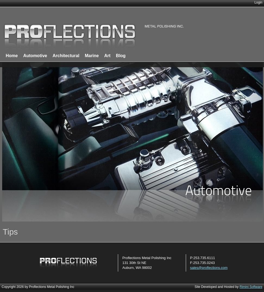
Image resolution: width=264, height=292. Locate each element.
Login (258, 2)
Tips (10, 231)
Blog (121, 55)
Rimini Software (251, 287)
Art (107, 55)
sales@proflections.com (209, 268)
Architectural (65, 55)
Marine (92, 55)
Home (12, 55)
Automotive (35, 55)
